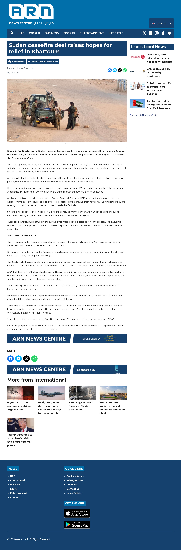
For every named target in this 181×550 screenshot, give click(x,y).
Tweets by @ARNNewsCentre (144, 115)
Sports (69, 33)
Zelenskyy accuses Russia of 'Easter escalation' (82, 398)
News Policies (74, 493)
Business (52, 33)
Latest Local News (148, 47)
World (34, 33)
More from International (44, 61)
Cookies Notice (75, 476)
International (17, 480)
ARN (17, 539)
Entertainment (92, 33)
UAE (21, 33)
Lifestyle (116, 33)
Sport (13, 489)
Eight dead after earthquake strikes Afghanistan (20, 398)
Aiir (27, 539)
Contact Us (73, 489)
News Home (18, 61)
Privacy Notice (75, 480)
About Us (72, 484)
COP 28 (14, 497)
